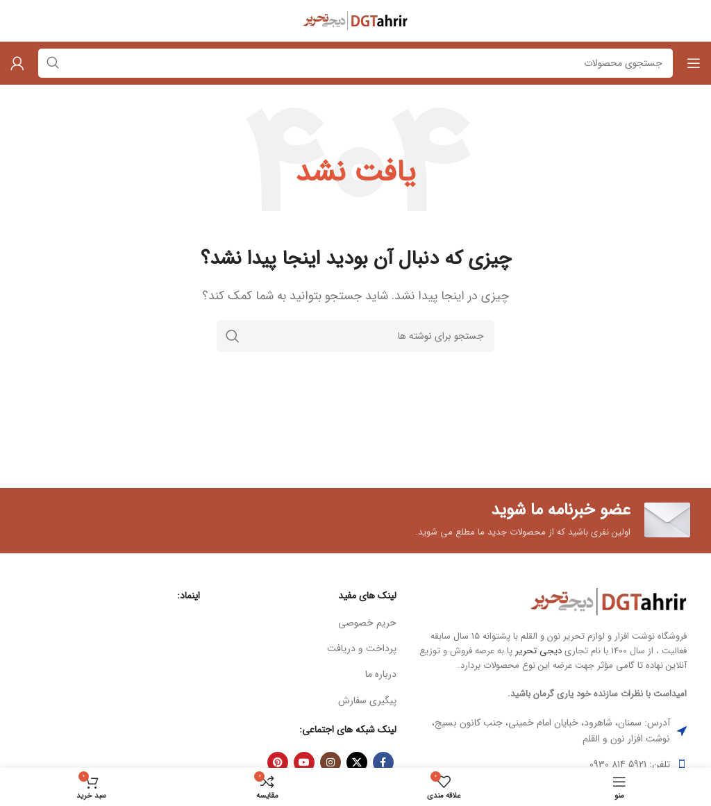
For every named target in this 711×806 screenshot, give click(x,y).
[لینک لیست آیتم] (308, 622)
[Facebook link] (383, 762)
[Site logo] (355, 20)
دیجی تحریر (538, 651)
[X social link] (356, 762)
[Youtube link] (304, 762)
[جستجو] (355, 336)
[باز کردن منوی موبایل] (694, 63)
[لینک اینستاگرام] (330, 762)
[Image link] (608, 601)
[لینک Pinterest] (277, 762)
